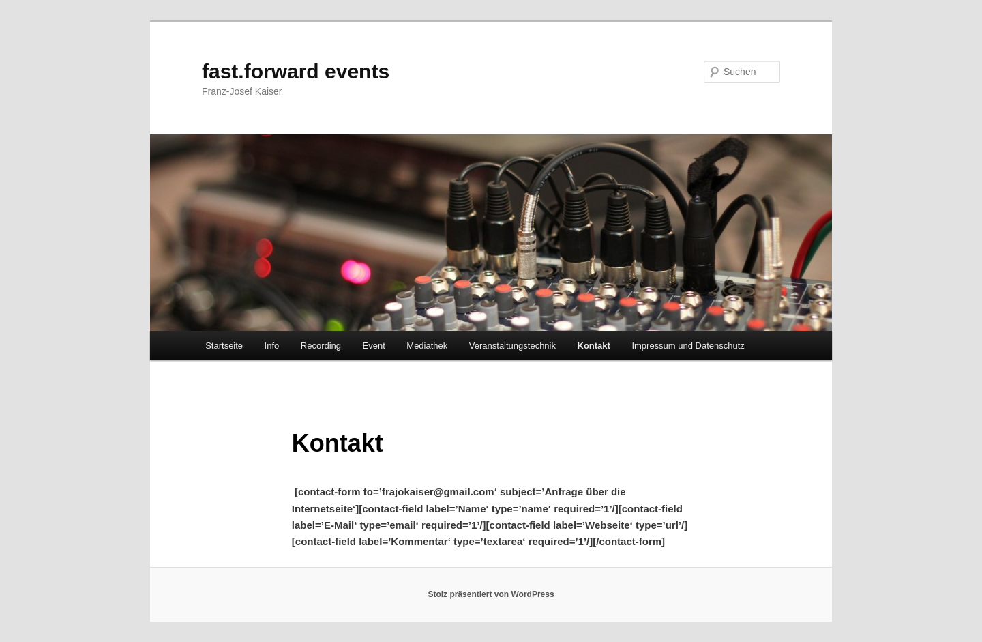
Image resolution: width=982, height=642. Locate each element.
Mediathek (426, 345)
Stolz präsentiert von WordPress (491, 594)
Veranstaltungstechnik (512, 345)
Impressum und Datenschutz (687, 345)
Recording (321, 345)
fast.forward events (295, 71)
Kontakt (594, 345)
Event (374, 345)
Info (272, 345)
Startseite (224, 345)
